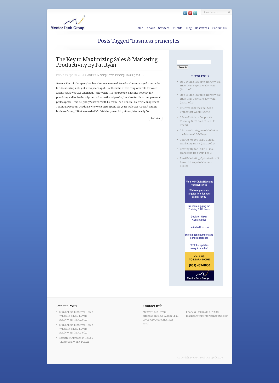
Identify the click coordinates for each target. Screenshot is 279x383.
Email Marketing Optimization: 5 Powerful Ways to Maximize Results (199, 162)
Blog (189, 28)
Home (139, 28)
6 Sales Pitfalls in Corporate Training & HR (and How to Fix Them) (198, 121)
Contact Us (219, 28)
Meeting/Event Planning (110, 75)
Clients (177, 28)
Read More (155, 118)
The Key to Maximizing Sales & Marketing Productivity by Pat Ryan (106, 62)
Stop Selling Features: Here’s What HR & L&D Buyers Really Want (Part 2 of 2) (200, 85)
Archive (91, 75)
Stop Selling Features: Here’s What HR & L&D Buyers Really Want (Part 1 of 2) (200, 98)
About (151, 28)
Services (163, 28)
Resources (202, 28)
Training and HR (135, 75)
